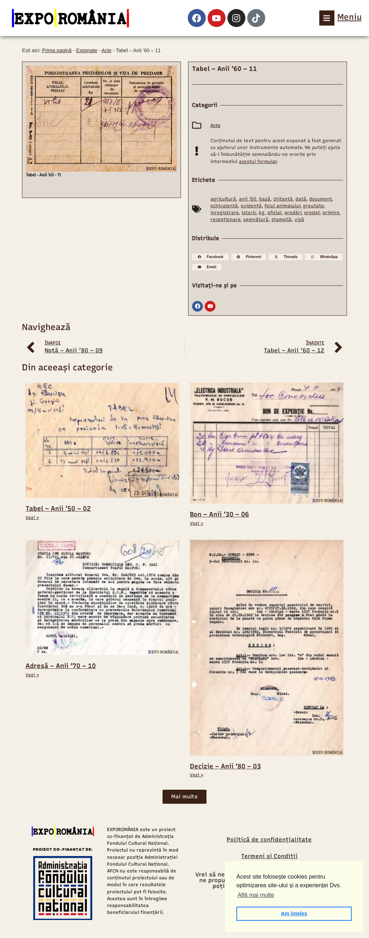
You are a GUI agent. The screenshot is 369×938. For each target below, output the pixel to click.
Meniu (349, 17)
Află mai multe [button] (255, 895)
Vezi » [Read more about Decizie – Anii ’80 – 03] (196, 774)
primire (331, 212)
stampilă (281, 219)
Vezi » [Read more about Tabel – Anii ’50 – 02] (32, 517)
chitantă (283, 199)
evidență (251, 205)
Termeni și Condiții (269, 856)
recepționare (225, 219)
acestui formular (258, 161)
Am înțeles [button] (294, 913)
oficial (274, 212)
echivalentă (224, 205)
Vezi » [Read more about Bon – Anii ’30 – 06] (196, 523)
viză (299, 219)
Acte (107, 50)
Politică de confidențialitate (269, 839)
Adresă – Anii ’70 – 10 (61, 666)
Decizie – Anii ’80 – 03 (225, 766)
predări (292, 212)
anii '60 (247, 199)
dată (300, 199)
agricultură (223, 199)
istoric (248, 212)
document (320, 199)
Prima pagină (57, 50)
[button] (210, 257)
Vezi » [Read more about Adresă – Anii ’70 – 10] (32, 674)
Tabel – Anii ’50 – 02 (58, 509)
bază (264, 199)
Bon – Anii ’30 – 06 (219, 514)
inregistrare (224, 212)
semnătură (255, 219)
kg (261, 212)
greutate (313, 205)
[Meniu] (326, 18)
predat (312, 212)
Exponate (86, 50)
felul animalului (282, 205)
